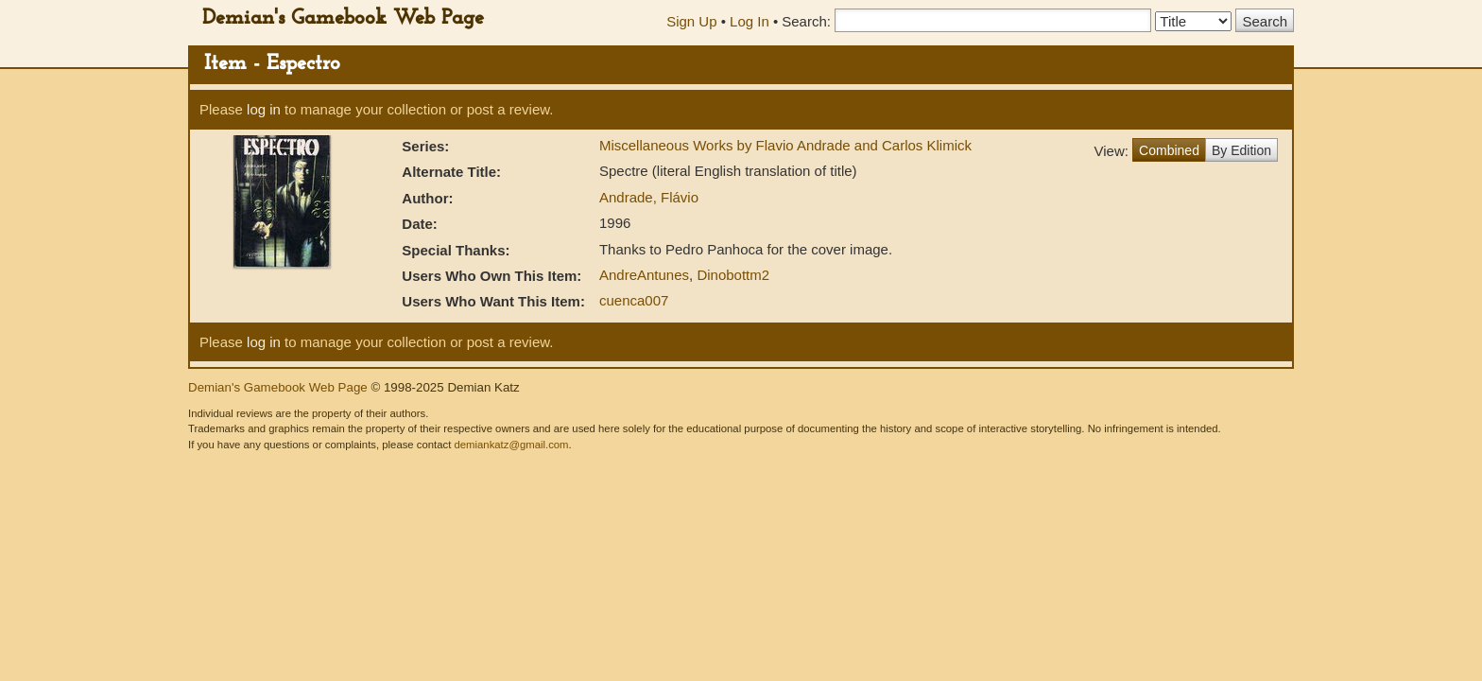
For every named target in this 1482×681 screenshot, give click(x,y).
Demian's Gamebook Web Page (343, 18)
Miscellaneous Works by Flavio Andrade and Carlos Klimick (785, 145)
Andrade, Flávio (648, 197)
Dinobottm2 (733, 275)
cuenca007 (633, 300)
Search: (806, 21)
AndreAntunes (644, 275)
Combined (1169, 150)
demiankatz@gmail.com (511, 444)
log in (264, 109)
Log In (749, 21)
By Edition (1241, 150)
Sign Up (691, 21)
